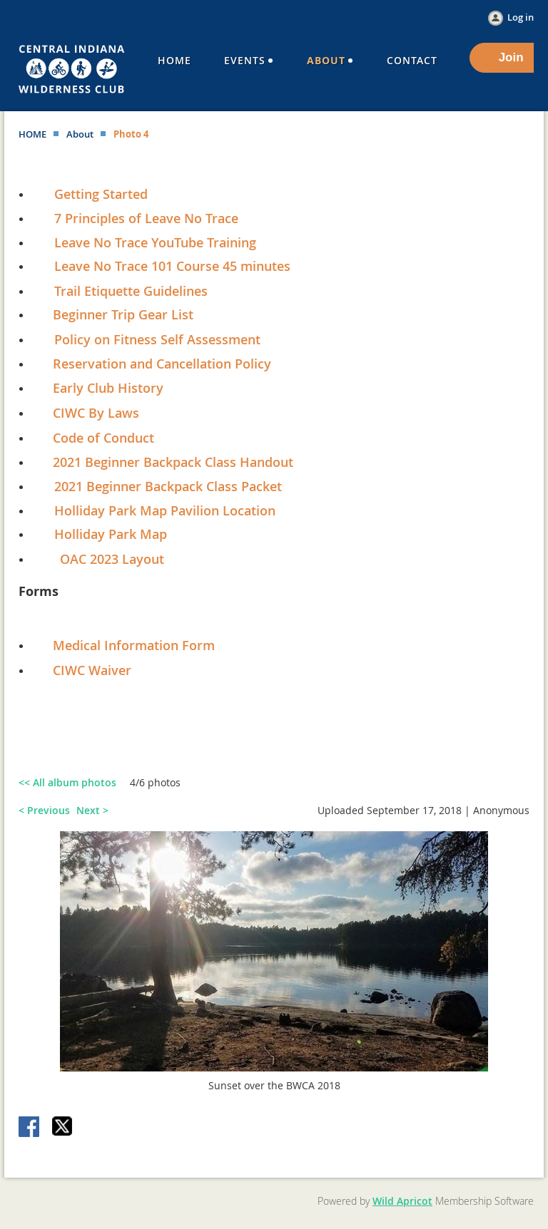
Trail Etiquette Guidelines (131, 290)
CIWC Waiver (92, 670)
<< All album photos (67, 782)
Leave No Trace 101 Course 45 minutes (172, 265)
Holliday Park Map (110, 533)
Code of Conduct (103, 437)
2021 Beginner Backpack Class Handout (173, 461)
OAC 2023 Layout (112, 558)
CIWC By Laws (96, 412)
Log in (520, 17)
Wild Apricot (402, 1201)
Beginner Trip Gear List (123, 314)
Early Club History (108, 387)
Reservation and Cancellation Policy (155, 363)
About (79, 134)
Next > (92, 810)
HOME (32, 134)
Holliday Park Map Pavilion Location (164, 510)
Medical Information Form (134, 645)
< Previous (44, 810)
